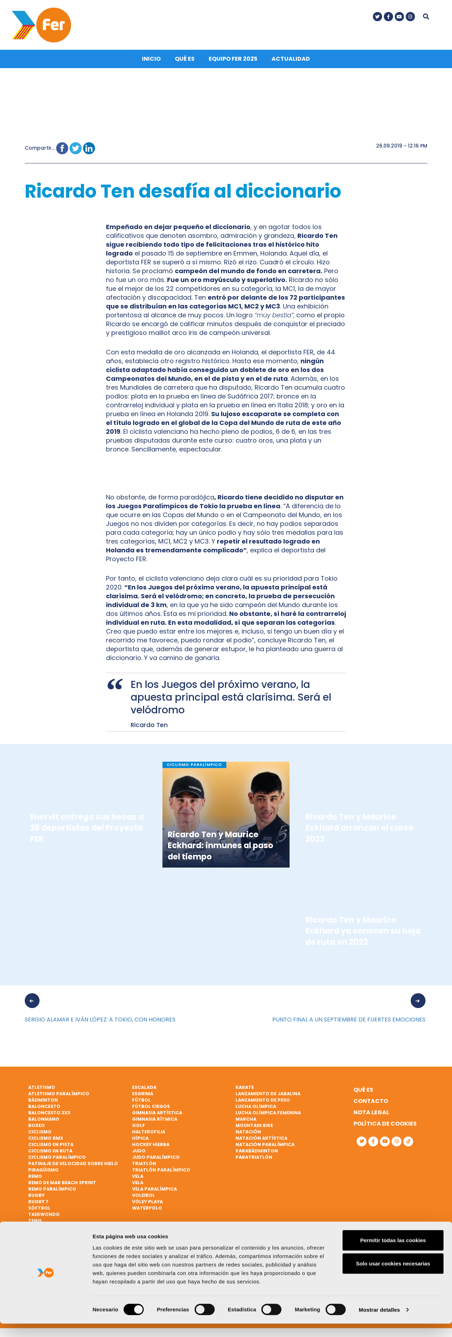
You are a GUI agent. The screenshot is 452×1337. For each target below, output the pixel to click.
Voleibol (143, 1197)
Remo (35, 1178)
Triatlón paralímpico (161, 1171)
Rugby (36, 1197)
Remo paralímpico (52, 1190)
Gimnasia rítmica (154, 1120)
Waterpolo (147, 1209)
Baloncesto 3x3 (49, 1114)
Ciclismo (40, 1133)
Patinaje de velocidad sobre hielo (73, 1165)
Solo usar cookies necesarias (393, 1277)
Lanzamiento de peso (263, 1102)
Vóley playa (147, 1203)
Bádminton (43, 1102)
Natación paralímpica (265, 1146)
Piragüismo (43, 1171)
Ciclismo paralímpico (57, 1159)
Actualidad (291, 60)
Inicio (151, 60)
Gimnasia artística (157, 1114)
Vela (137, 1178)
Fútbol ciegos (151, 1108)
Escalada (144, 1089)
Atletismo (41, 1089)
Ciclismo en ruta (50, 1152)
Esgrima (142, 1095)
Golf (138, 1127)
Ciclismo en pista (50, 1146)
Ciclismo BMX (45, 1140)
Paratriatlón (254, 1159)
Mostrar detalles (379, 1323)
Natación (248, 1133)
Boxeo (36, 1127)
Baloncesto (44, 1108)
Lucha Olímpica (256, 1108)
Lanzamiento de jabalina (268, 1095)
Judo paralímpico (156, 1159)
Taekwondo (44, 1216)
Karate (245, 1089)
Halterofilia (148, 1133)
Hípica (140, 1140)
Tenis (35, 1222)
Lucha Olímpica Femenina (268, 1114)
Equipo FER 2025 (233, 60)
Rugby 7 (38, 1203)
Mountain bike (254, 1127)
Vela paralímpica (154, 1190)
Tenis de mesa (45, 1228)
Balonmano (43, 1120)
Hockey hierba (151, 1146)
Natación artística (261, 1140)
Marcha (246, 1120)
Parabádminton (257, 1152)
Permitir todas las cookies (393, 1254)
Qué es (185, 60)
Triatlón (144, 1165)
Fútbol (141, 1102)
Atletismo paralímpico (58, 1095)
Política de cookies (385, 1125)
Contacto (370, 1103)
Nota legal (371, 1114)
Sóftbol (39, 1209)
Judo (138, 1152)
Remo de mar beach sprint (62, 1184)
